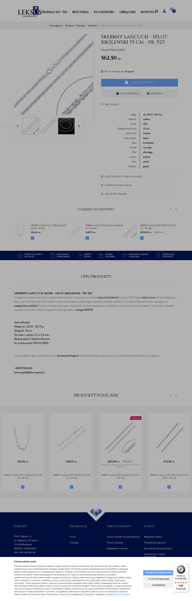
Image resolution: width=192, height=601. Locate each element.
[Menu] (187, 566)
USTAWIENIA (158, 585)
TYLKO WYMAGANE (158, 579)
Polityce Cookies (122, 594)
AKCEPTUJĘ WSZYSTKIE (158, 572)
